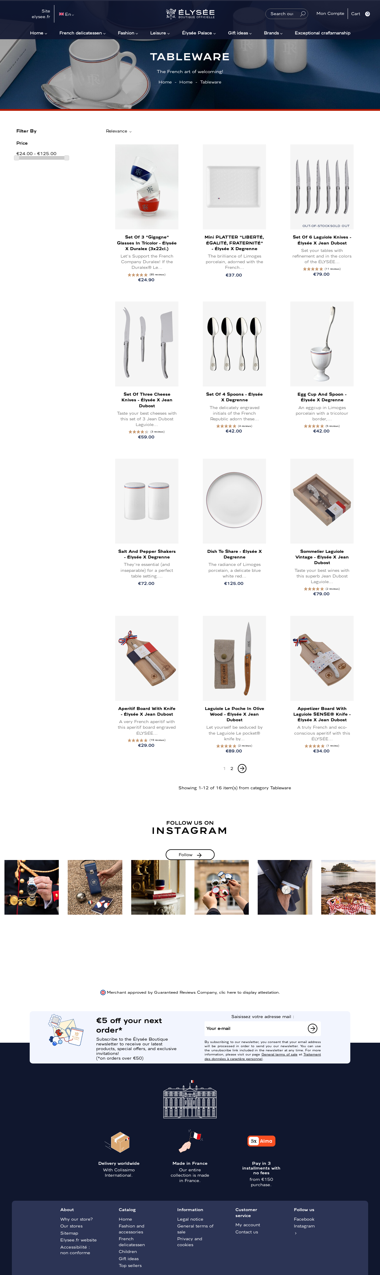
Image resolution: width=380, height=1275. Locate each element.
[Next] (242, 768)
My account (247, 1224)
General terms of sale (280, 1054)
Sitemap (69, 1232)
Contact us (246, 1231)
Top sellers (130, 1265)
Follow (185, 854)
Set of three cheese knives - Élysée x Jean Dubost (146, 399)
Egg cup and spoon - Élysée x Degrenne (321, 396)
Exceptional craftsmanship (322, 32)
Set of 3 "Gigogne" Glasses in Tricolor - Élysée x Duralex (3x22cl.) (147, 242)
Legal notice (190, 1219)
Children (128, 1251)
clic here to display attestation (249, 992)
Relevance (119, 131)
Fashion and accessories (131, 1228)
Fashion (126, 32)
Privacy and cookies (189, 1241)
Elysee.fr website (78, 1239)
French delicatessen (80, 32)
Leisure (158, 32)
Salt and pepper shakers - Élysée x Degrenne (147, 553)
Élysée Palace (197, 32)
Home (36, 32)
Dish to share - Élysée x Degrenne (234, 553)
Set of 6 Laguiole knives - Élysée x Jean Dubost (322, 239)
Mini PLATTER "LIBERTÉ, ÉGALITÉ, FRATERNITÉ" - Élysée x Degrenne (234, 242)
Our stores (71, 1225)
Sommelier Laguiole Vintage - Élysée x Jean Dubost (322, 556)
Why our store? (76, 1219)
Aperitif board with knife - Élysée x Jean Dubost (146, 711)
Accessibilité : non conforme (75, 1249)
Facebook (304, 1219)
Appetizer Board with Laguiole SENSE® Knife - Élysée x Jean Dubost (322, 714)
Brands (271, 32)
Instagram (304, 1225)
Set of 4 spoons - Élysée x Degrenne (234, 396)
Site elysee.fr (41, 13)
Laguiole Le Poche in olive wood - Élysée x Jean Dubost (234, 714)
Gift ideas (238, 32)
